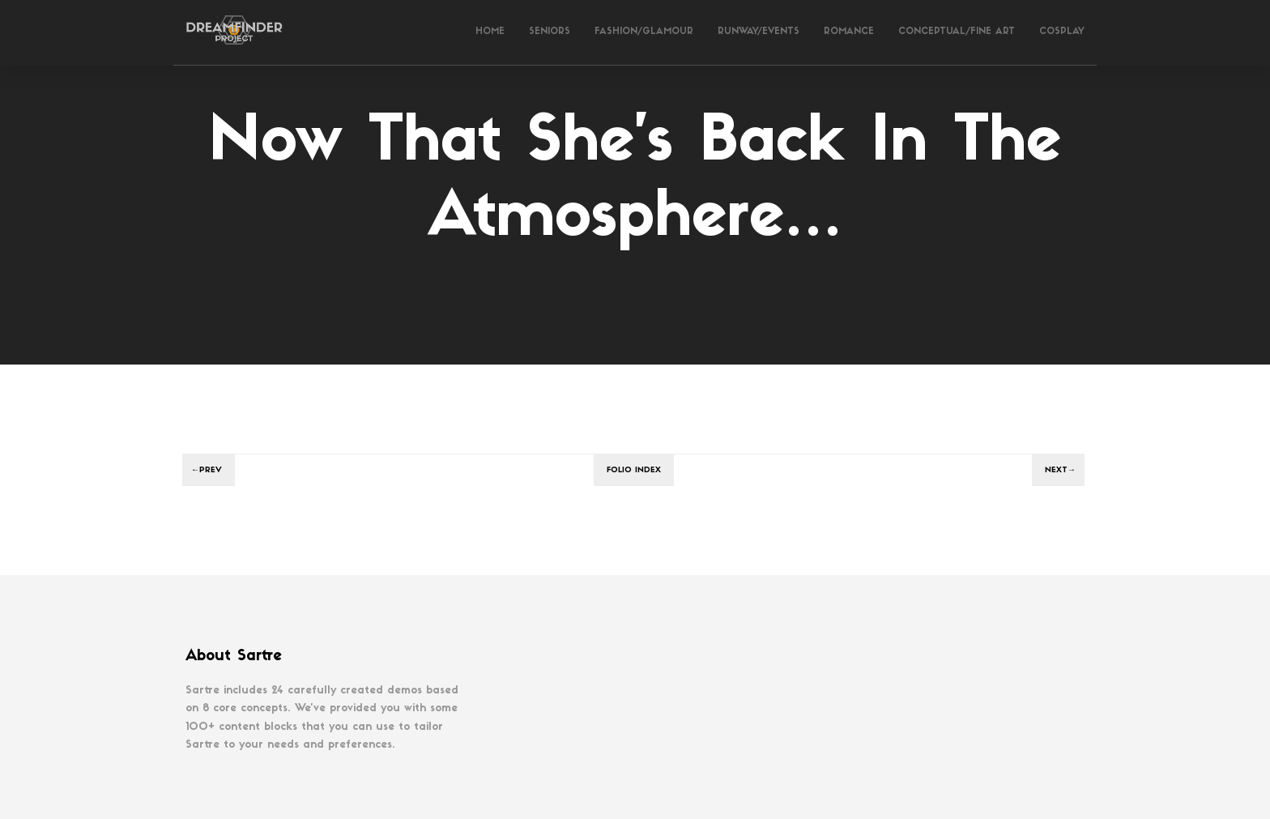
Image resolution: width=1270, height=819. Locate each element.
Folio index (634, 470)
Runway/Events (758, 32)
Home (490, 32)
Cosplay (1062, 32)
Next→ (1060, 470)
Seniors (549, 32)
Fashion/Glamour (644, 32)
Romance (849, 32)
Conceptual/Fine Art (956, 32)
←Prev (206, 470)
